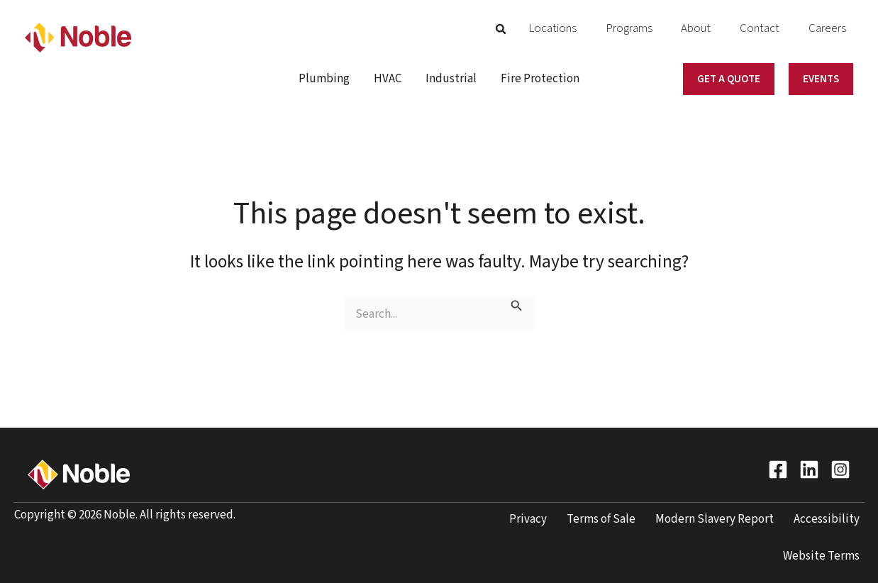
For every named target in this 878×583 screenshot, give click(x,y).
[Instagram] (840, 469)
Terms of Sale (601, 519)
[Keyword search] (439, 314)
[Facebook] (778, 469)
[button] (571, 30)
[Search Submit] (517, 307)
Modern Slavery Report (714, 519)
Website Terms (821, 556)
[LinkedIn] (809, 469)
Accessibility (827, 519)
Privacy (528, 519)
